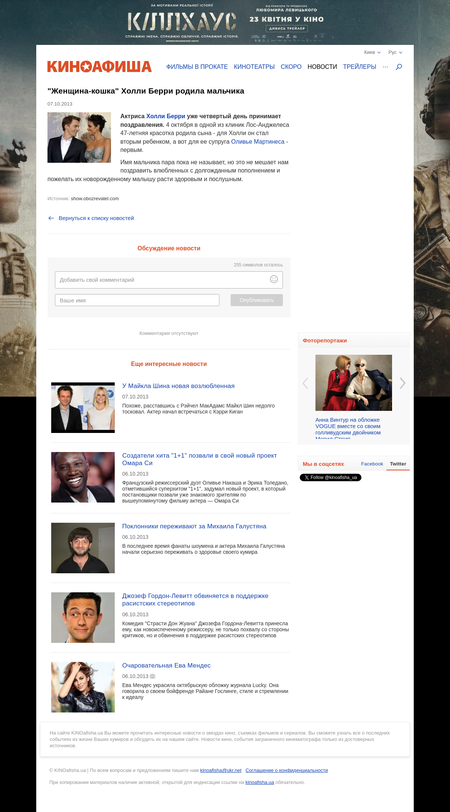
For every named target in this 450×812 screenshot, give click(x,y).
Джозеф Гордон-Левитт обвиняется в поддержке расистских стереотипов (195, 599)
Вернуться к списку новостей (90, 218)
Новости (322, 67)
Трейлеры (359, 67)
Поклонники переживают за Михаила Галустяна (194, 526)
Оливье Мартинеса (258, 141)
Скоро (291, 67)
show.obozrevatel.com (95, 198)
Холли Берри (165, 116)
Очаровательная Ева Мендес (166, 665)
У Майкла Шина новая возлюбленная (178, 386)
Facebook (372, 464)
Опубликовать (257, 300)
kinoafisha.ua (260, 782)
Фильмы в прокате (197, 67)
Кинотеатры (254, 67)
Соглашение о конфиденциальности (287, 770)
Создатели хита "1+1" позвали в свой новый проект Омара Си (199, 459)
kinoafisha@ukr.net (220, 770)
